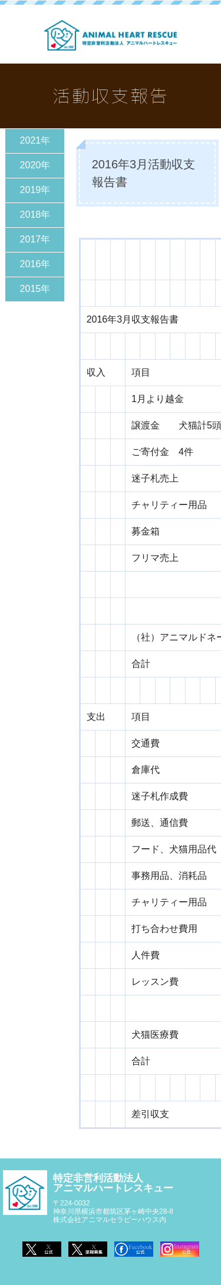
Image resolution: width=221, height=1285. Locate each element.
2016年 (35, 264)
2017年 (35, 239)
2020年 (35, 165)
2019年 (35, 190)
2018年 (35, 215)
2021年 (35, 140)
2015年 (35, 289)
